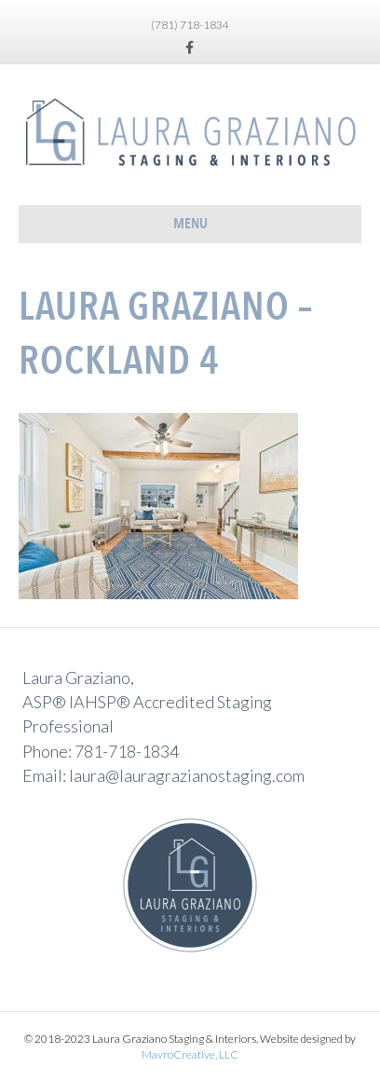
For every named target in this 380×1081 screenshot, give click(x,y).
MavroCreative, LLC (190, 1054)
